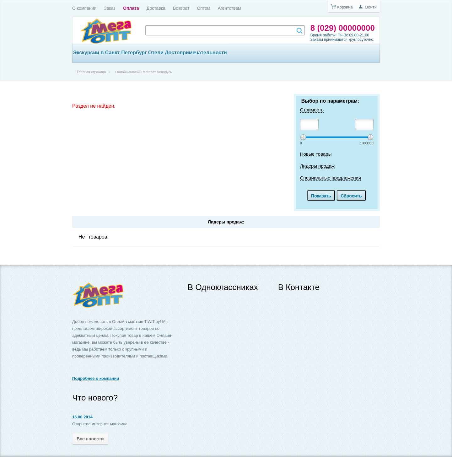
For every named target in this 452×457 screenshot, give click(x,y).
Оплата (131, 8)
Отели (156, 52)
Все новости (90, 438)
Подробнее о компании (95, 378)
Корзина (345, 7)
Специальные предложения (330, 177)
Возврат (181, 8)
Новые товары (316, 154)
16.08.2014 (82, 417)
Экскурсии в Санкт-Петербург (110, 52)
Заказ (110, 8)
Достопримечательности (196, 52)
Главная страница (91, 72)
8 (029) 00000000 (342, 28)
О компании (84, 8)
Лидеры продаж (317, 166)
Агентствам (229, 8)
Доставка (156, 8)
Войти (371, 7)
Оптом (203, 8)
